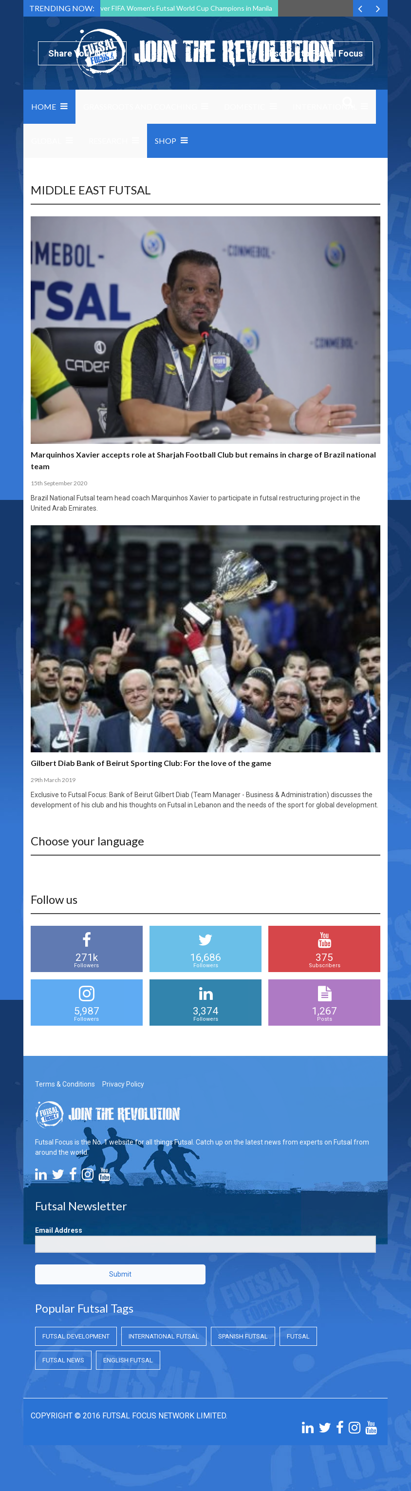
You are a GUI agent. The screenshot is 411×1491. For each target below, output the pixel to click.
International (325, 106)
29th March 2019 (53, 780)
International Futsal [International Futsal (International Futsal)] (164, 1336)
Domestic (244, 106)
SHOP (165, 140)
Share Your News (82, 53)
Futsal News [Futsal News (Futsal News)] (63, 1360)
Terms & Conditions (65, 1084)
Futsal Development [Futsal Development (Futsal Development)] (76, 1336)
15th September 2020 (59, 483)
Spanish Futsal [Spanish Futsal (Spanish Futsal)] (243, 1336)
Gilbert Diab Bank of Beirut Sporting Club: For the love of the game (151, 762)
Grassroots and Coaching (140, 106)
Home (43, 106)
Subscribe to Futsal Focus (311, 53)
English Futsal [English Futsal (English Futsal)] (128, 1360)
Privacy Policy (123, 1084)
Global (46, 140)
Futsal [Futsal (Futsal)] (298, 1336)
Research (108, 140)
